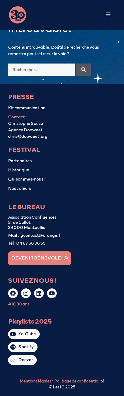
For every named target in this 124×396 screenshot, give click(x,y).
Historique (18, 170)
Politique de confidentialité (79, 381)
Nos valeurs (19, 188)
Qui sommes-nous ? (27, 179)
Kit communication (26, 108)
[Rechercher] (83, 70)
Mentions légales (35, 381)
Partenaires (20, 161)
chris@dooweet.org (28, 136)
